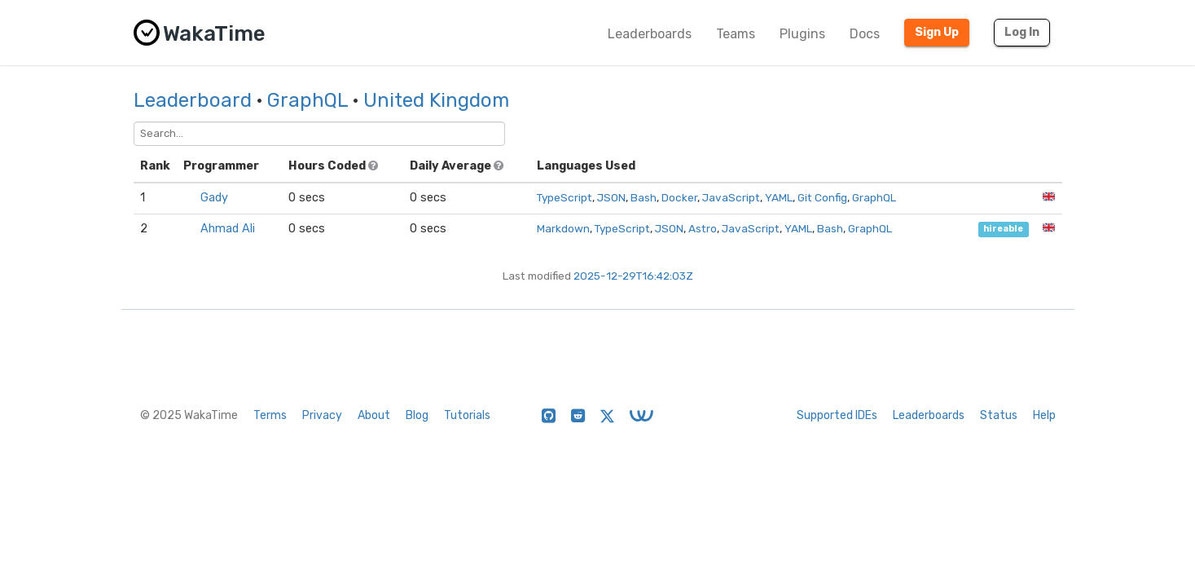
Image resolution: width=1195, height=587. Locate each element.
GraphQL (307, 100)
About (374, 415)
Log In (1021, 32)
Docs (865, 34)
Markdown (563, 228)
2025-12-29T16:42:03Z (633, 275)
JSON (611, 197)
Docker (679, 197)
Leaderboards (650, 34)
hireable (1003, 229)
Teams (735, 34)
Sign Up (937, 32)
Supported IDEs (837, 415)
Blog (417, 415)
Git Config (822, 197)
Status (998, 415)
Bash (643, 197)
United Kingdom (436, 100)
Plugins (802, 34)
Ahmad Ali (227, 229)
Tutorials (467, 415)
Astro (702, 228)
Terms (270, 415)
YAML (779, 197)
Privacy (322, 415)
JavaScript (731, 197)
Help (1044, 415)
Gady (214, 198)
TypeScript (564, 197)
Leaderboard (193, 100)
